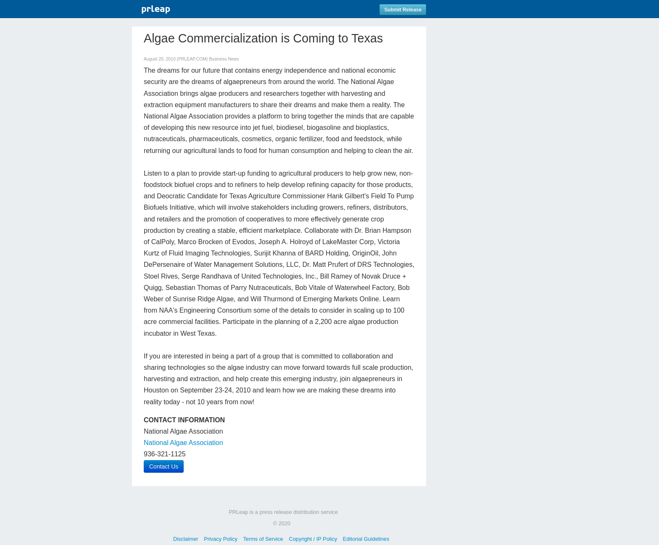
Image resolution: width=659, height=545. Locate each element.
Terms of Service (263, 539)
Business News (224, 59)
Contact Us (163, 466)
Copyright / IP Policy (313, 539)
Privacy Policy (220, 539)
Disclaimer (185, 539)
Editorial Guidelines (366, 539)
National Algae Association (183, 442)
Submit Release (403, 10)
